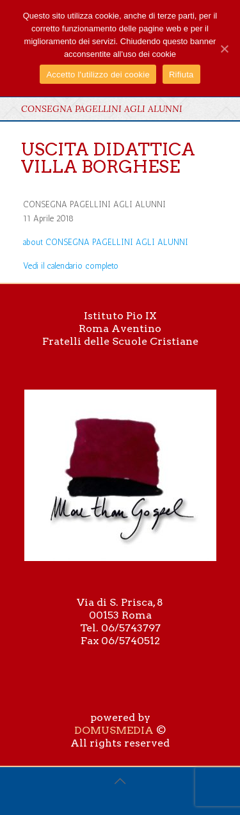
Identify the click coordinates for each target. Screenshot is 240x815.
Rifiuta (181, 74)
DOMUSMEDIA (114, 730)
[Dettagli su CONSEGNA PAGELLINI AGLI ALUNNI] (105, 242)
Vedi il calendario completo (70, 266)
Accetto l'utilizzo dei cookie (97, 74)
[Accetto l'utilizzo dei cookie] (224, 48)
